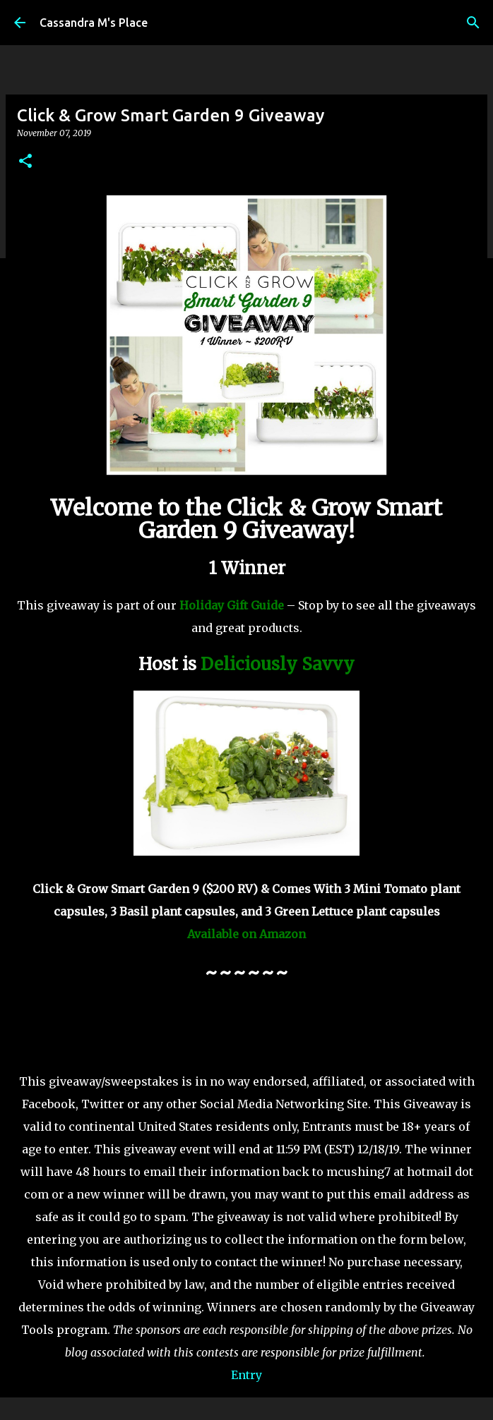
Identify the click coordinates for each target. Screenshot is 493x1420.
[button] (25, 161)
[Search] (473, 23)
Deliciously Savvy (278, 664)
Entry (246, 1375)
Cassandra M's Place (94, 22)
